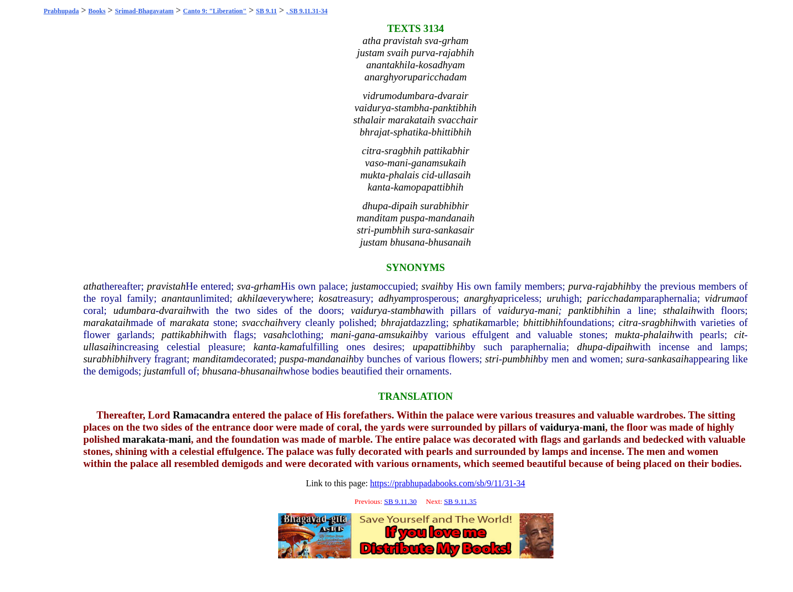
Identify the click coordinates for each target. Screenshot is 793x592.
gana (365, 334)
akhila (250, 298)
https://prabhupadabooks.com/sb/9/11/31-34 (447, 483)
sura (635, 359)
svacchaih (262, 322)
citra (628, 322)
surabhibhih (108, 359)
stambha (407, 310)
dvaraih (175, 310)
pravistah (166, 286)
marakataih (107, 322)
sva (244, 286)
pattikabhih (184, 334)
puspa (292, 359)
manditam (213, 359)
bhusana (219, 371)
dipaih (619, 346)
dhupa (590, 346)
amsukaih (398, 334)
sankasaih (668, 359)
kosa (328, 298)
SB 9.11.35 (460, 501)
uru (554, 298)
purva (580, 286)
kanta (264, 346)
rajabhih (613, 286)
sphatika (470, 322)
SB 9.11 (266, 11)
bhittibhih (543, 322)
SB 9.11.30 (400, 501)
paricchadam (614, 298)
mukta (627, 334)
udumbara (134, 310)
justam (364, 286)
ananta (175, 298)
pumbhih (520, 359)
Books (96, 11)
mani (548, 310)
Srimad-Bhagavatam (144, 11)
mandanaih (330, 359)
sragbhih (660, 322)
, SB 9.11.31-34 (307, 11)
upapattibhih (438, 346)
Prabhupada (61, 11)
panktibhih (590, 310)
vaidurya (369, 310)
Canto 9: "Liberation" (214, 11)
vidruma (722, 298)
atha (92, 286)
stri (492, 359)
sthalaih (679, 310)
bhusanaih (261, 371)
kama (291, 346)
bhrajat (396, 322)
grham (267, 286)
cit (739, 334)
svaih (432, 286)
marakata (189, 322)
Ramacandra (201, 415)
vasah (275, 334)
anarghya (483, 298)
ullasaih (99, 346)
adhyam (394, 298)
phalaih (659, 334)
